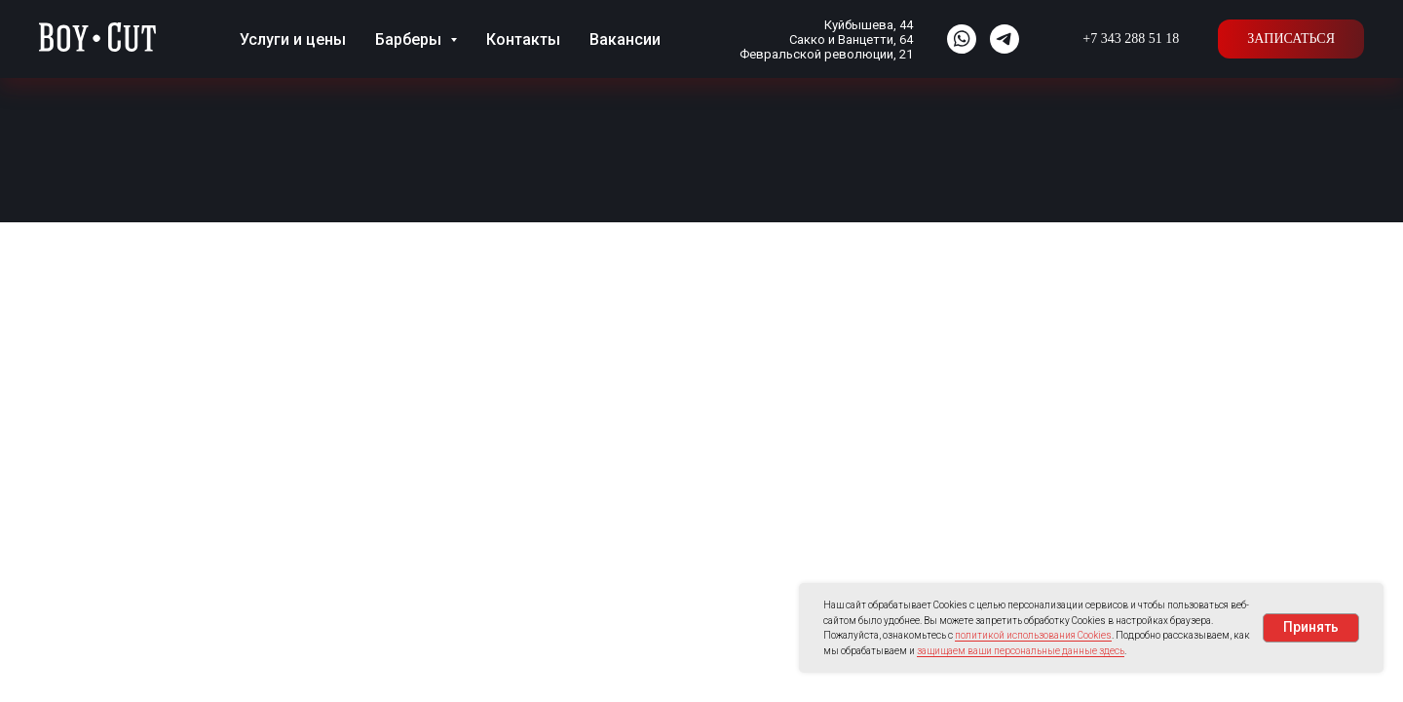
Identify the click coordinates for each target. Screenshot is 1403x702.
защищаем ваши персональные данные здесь (1020, 650)
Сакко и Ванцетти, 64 (851, 39)
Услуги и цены (293, 39)
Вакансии (625, 39)
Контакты (523, 39)
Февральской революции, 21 (826, 54)
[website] (961, 39)
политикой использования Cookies (1033, 635)
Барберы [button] (410, 39)
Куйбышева (858, 25)
